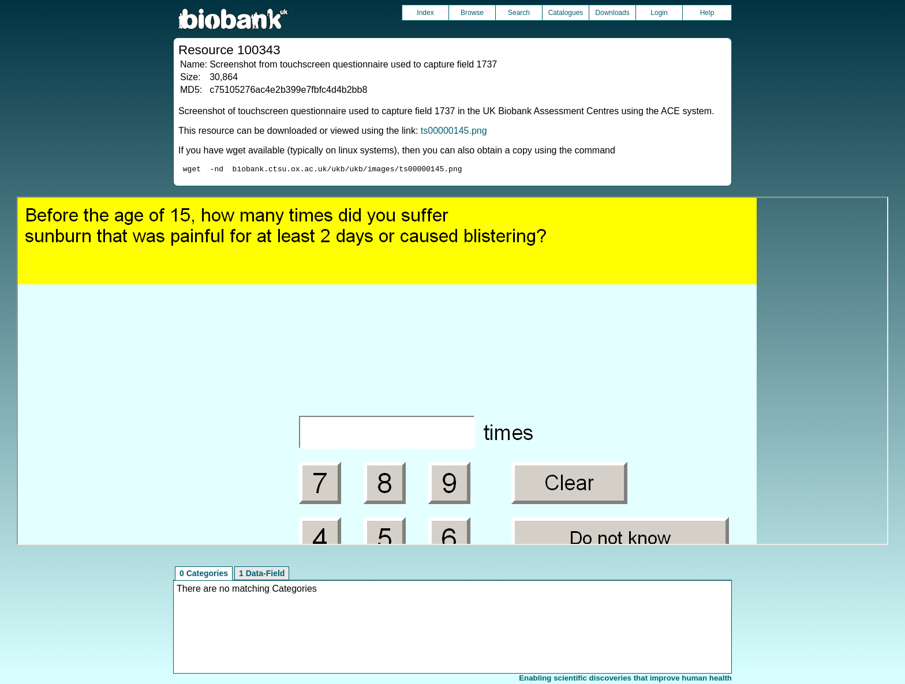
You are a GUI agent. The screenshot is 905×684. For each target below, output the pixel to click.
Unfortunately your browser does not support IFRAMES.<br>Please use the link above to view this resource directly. (452, 372)
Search (519, 13)
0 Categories (203, 575)
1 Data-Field (262, 575)
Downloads (612, 13)
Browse (472, 13)
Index (425, 13)
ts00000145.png (454, 131)
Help (707, 13)
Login (658, 13)
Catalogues (566, 13)
